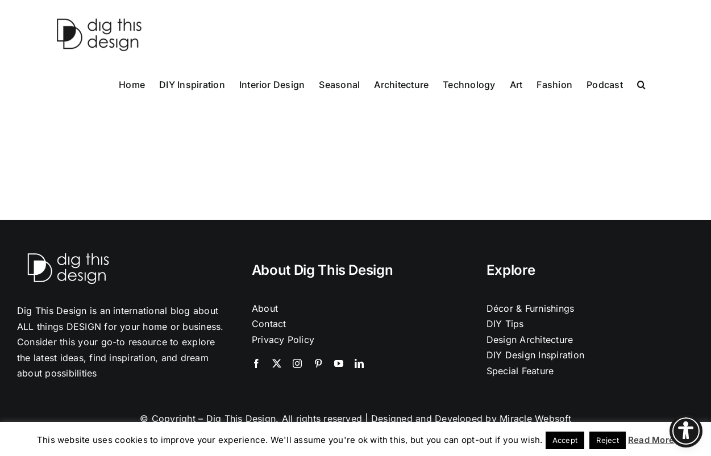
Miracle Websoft (535, 418)
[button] (641, 83)
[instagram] (297, 363)
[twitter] (276, 363)
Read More (651, 439)
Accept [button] (564, 440)
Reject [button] (607, 440)
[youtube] (338, 363)
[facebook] (256, 363)
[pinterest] (318, 363)
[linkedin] (359, 363)
